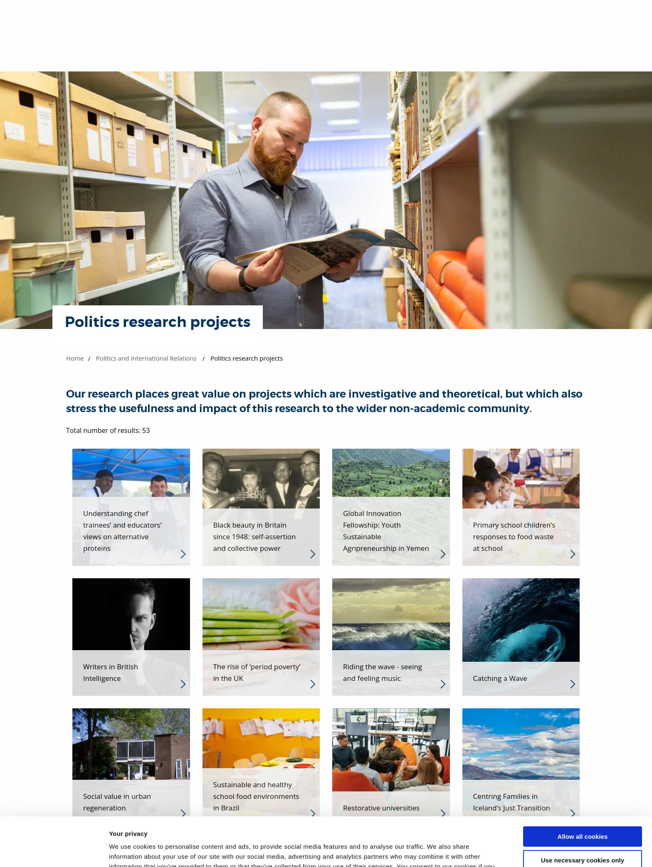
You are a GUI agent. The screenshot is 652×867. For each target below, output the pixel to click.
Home (75, 358)
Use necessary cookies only (582, 811)
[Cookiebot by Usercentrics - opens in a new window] (53, 851)
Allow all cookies (583, 787)
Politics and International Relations (146, 358)
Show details (128, 850)
